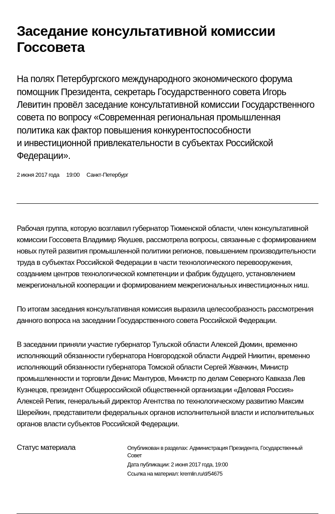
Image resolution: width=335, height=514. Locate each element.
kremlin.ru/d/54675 (201, 473)
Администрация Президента (223, 448)
